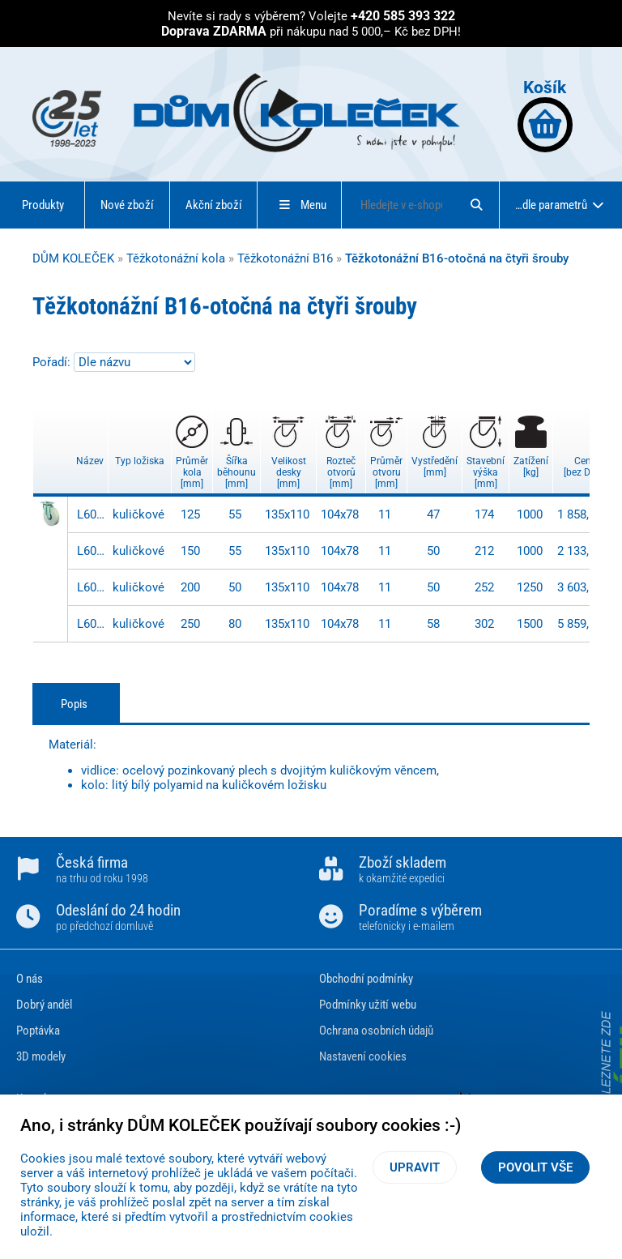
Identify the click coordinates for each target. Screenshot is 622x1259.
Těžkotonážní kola (175, 258)
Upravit (415, 1167)
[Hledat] (476, 204)
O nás (29, 978)
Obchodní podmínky (366, 978)
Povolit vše (535, 1167)
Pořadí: (53, 362)
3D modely (41, 1056)
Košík (545, 114)
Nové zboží (127, 205)
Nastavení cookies (363, 1056)
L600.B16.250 (90, 624)
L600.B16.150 (90, 551)
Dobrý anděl (44, 1004)
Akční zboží (213, 205)
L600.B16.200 (90, 587)
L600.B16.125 (90, 514)
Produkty (43, 205)
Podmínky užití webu (367, 1004)
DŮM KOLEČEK (73, 258)
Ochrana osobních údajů (376, 1030)
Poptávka (38, 1030)
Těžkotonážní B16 (285, 258)
